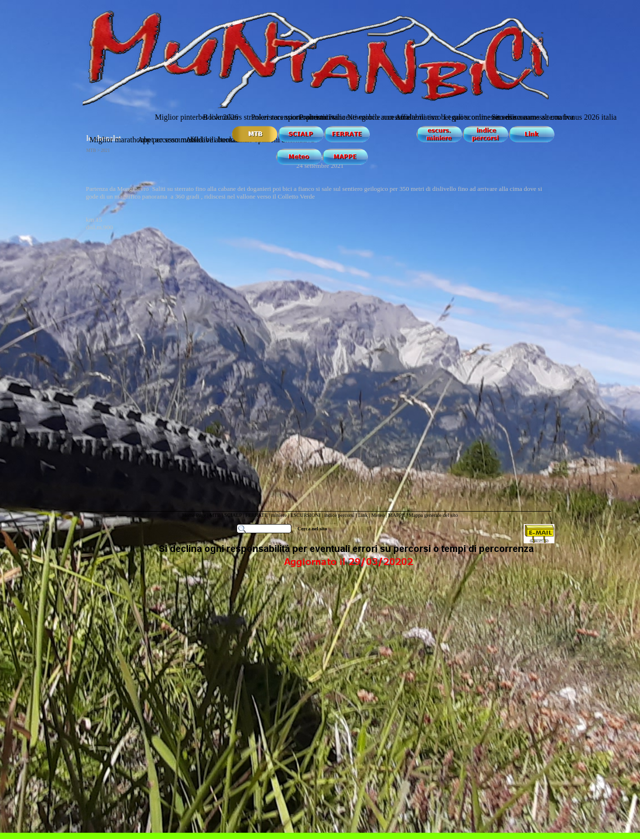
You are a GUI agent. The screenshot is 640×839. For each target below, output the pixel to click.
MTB (215, 515)
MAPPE (396, 515)
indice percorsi (340, 515)
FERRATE (256, 515)
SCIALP (232, 515)
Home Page (194, 515)
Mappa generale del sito (433, 515)
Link (363, 515)
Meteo (377, 515)
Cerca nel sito (312, 528)
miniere (279, 515)
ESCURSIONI (305, 515)
